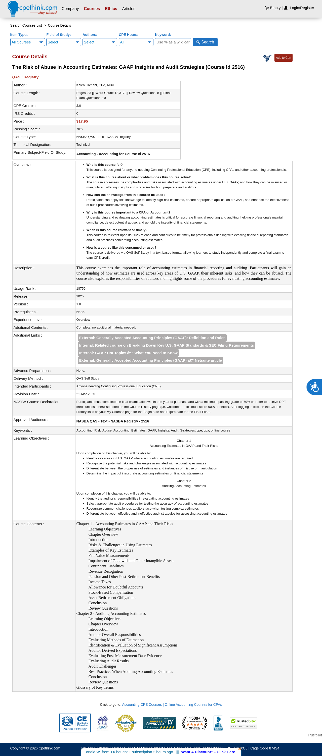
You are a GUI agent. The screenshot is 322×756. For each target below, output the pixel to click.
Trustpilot (315, 735)
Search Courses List (26, 25)
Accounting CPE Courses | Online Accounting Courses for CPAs (172, 705)
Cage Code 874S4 (264, 748)
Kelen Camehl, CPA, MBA (95, 85)
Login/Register (299, 8)
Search (205, 42)
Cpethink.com (49, 748)
